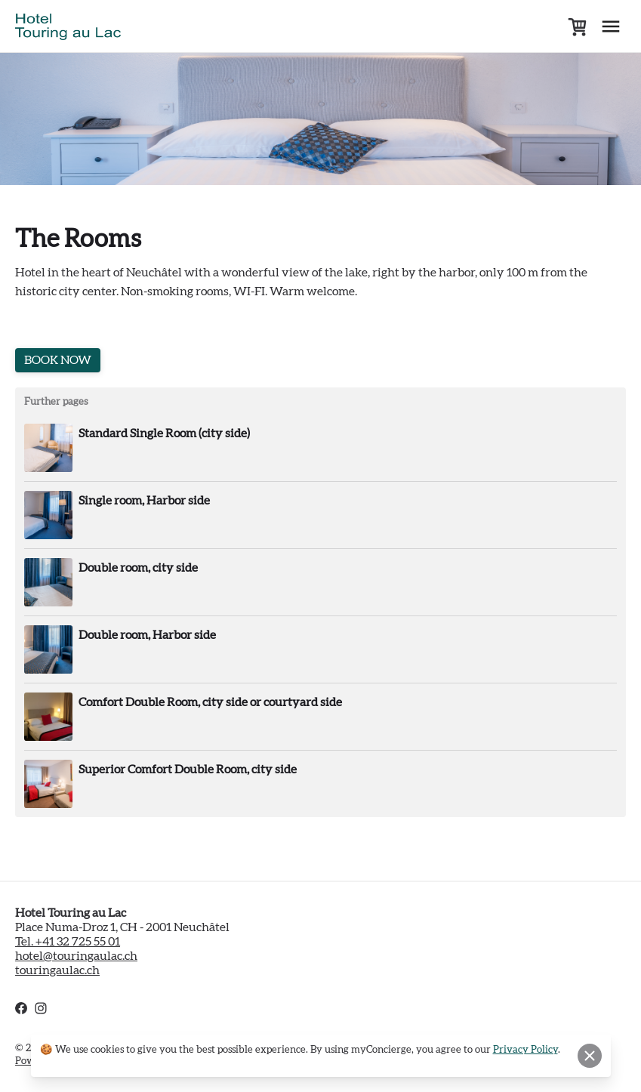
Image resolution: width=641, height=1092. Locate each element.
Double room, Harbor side (147, 635)
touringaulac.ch (57, 970)
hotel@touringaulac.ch (76, 956)
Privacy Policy (525, 1049)
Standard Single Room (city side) (164, 433)
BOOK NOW (57, 360)
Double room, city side (138, 568)
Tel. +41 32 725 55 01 (67, 942)
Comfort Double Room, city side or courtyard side (210, 702)
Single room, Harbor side (144, 501)
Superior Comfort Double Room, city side (188, 769)
